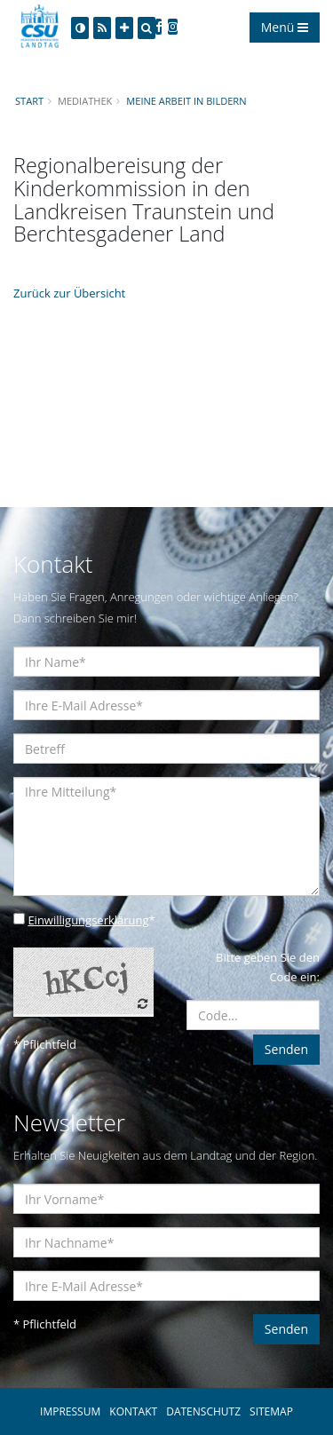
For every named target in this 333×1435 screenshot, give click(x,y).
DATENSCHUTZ (203, 1411)
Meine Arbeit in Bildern (186, 100)
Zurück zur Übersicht (69, 293)
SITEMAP (271, 1411)
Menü (284, 27)
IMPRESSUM (70, 1411)
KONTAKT (133, 1411)
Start (29, 100)
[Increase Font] (124, 28)
